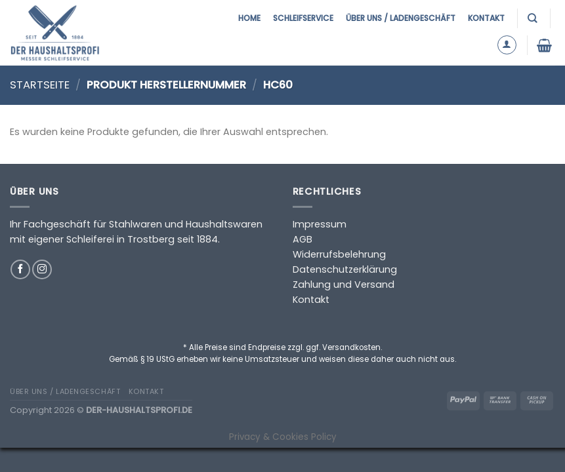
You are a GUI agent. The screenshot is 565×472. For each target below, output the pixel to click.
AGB (302, 239)
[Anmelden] (506, 44)
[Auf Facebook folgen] (20, 269)
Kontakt (486, 18)
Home (249, 18)
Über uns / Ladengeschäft (400, 18)
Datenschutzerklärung (345, 269)
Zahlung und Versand (343, 284)
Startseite (40, 84)
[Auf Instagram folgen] (42, 269)
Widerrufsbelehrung (339, 254)
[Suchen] (534, 18)
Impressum (319, 224)
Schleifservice (303, 18)
